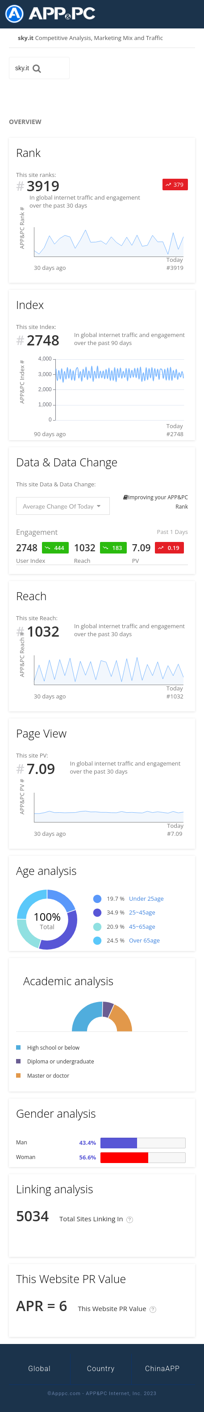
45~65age (142, 927)
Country (101, 1368)
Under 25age (146, 899)
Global (39, 1368)
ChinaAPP (162, 1368)
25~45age (142, 912)
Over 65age (144, 940)
